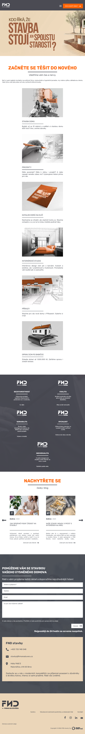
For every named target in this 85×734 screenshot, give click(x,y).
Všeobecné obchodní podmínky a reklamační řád (56, 712)
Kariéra (33, 712)
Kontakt (80, 712)
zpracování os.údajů (51, 621)
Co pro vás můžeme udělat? (13, 603)
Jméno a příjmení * (10, 584)
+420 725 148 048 (16, 649)
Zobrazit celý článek (31, 543)
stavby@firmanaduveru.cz (19, 656)
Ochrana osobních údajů (9, 724)
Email (5, 597)
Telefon (6, 591)
